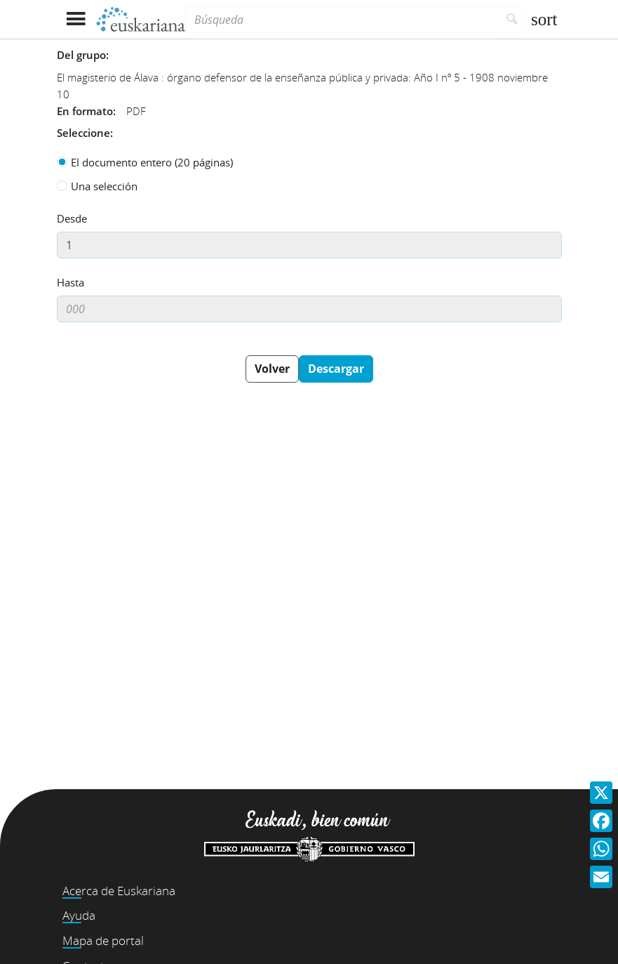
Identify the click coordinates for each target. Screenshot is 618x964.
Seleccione (83, 133)
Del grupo (81, 55)
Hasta (70, 282)
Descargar (336, 368)
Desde (72, 218)
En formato (85, 111)
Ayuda (78, 915)
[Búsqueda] (341, 19)
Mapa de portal (103, 940)
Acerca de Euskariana (118, 891)
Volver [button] (272, 368)
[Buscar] (512, 19)
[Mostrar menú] (76, 19)
